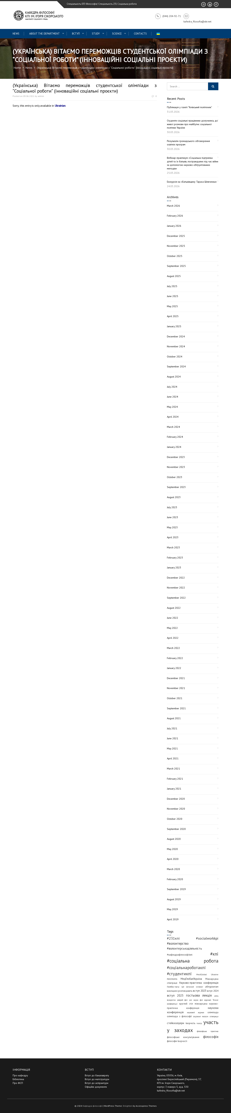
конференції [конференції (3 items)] (172, 1004)
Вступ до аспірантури (96, 1083)
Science (117, 33)
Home (17, 67)
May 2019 (172, 909)
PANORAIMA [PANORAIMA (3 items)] (172, 979)
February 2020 (175, 879)
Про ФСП (18, 1083)
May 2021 (172, 748)
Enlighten (127, 1106)
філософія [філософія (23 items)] (210, 1036)
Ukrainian (60, 105)
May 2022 (172, 628)
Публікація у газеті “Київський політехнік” (189, 107)
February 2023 (175, 557)
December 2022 (176, 577)
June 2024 (172, 396)
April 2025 (172, 316)
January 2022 (174, 668)
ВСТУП (76, 33)
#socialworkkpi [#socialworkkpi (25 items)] (207, 938)
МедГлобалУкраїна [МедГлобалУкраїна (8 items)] (191, 978)
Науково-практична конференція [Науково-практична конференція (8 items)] (199, 982)
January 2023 (174, 567)
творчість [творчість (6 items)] (190, 1023)
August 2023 (174, 497)
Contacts (140, 33)
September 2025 (176, 266)
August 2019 (174, 899)
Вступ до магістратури (97, 1079)
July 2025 (172, 286)
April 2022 (172, 637)
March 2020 (173, 869)
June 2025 (172, 296)
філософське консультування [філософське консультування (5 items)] (183, 1037)
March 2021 (173, 768)
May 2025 (172, 306)
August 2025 (174, 276)
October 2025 (174, 256)
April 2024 (172, 416)
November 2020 (176, 808)
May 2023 (172, 527)
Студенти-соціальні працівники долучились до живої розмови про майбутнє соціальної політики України (192, 124)
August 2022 (174, 607)
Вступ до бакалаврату (97, 1075)
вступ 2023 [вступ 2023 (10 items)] (199, 990)
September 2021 (176, 708)
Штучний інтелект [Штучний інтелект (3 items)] (194, 987)
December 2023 (176, 457)
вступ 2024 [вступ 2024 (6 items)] (212, 990)
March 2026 (173, 205)
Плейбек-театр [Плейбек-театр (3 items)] (173, 987)
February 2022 (175, 658)
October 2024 (174, 356)
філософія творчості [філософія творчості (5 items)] (177, 1041)
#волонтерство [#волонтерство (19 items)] (178, 943)
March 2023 (173, 547)
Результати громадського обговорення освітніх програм (188, 142)
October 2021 (174, 698)
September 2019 (176, 889)
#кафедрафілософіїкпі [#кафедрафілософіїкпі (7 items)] (179, 954)
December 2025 (176, 236)
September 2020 (176, 829)
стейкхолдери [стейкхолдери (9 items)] (175, 1023)
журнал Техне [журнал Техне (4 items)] (211, 1000)
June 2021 (172, 738)
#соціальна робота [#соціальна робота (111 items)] (192, 961)
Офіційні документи (96, 1086)
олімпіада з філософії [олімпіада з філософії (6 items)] (179, 1016)
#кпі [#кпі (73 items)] (214, 954)
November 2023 (176, 467)
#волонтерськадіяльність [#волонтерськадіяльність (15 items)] (184, 948)
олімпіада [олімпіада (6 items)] (213, 1012)
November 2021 (176, 688)
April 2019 (172, 919)
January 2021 (174, 788)
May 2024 (172, 406)
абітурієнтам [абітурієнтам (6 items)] (211, 986)
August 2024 (174, 376)
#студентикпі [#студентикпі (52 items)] (179, 973)
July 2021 (172, 728)
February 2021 (175, 778)
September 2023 (176, 487)
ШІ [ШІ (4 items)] (183, 986)
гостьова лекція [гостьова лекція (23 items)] (199, 995)
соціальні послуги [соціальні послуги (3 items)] (200, 1016)
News (16, 33)
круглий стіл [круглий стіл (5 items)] (186, 1003)
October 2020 (174, 818)
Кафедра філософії (92, 1106)
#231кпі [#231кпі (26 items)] (173, 938)
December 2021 (176, 678)
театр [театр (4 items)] (199, 1023)
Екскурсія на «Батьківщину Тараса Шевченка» (192, 181)
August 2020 (174, 839)
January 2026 (174, 225)
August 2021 (174, 718)
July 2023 (172, 507)
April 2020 (172, 859)
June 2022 (172, 617)
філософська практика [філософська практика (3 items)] (207, 1031)
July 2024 (172, 386)
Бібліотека (18, 1079)
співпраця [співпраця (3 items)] (214, 1016)
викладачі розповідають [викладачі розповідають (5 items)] (179, 990)
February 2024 (175, 436)
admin (41, 96)
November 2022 (176, 587)
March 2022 (173, 648)
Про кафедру (20, 1075)
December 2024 (176, 336)
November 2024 (176, 346)
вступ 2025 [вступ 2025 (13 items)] (175, 995)
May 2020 (172, 849)
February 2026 (175, 215)
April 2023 (172, 537)
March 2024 (173, 426)
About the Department (44, 33)
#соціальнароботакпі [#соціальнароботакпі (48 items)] (186, 967)
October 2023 (174, 477)
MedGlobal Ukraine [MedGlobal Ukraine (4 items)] (207, 974)
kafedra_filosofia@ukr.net (171, 1090)
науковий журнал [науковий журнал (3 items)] (195, 1012)
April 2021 (172, 758)
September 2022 (176, 597)
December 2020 (176, 798)
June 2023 (172, 517)
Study (96, 33)
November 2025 (176, 246)
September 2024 (176, 366)
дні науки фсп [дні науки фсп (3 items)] (196, 1000)
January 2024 (174, 447)
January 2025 (174, 326)
